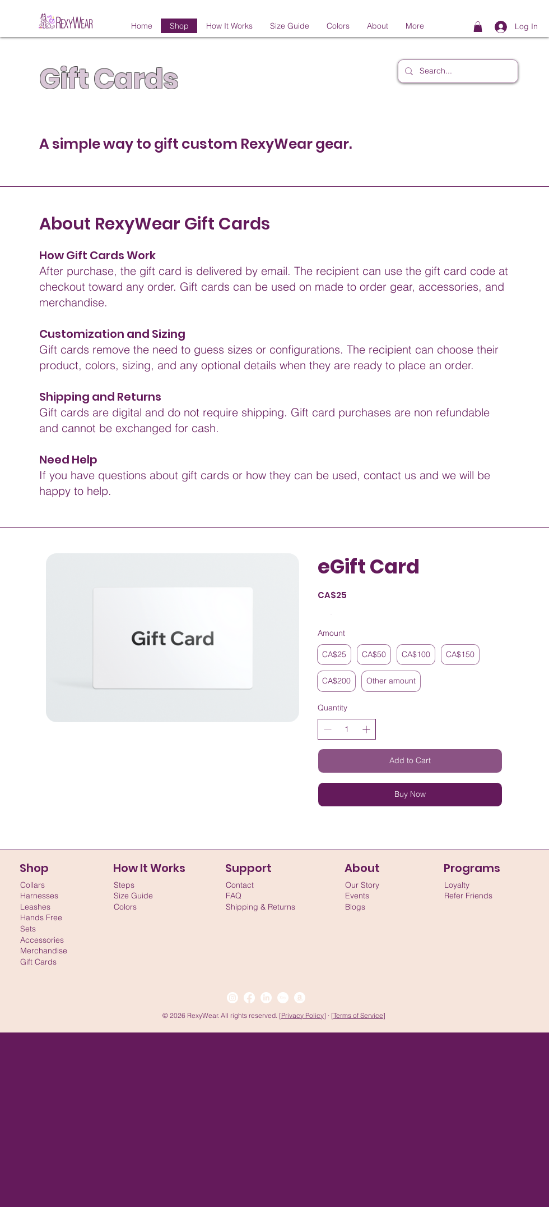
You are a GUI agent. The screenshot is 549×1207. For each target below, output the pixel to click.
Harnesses (39, 896)
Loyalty (456, 885)
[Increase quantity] (366, 729)
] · (327, 1015)
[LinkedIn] (266, 997)
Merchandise (43, 951)
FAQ (233, 896)
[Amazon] (299, 997)
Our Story (362, 885)
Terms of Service (358, 1015)
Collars (32, 885)
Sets (28, 929)
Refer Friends (468, 896)
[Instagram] (232, 997)
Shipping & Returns (260, 907)
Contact (240, 885)
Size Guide (133, 896)
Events (357, 896)
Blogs (355, 907)
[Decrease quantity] (327, 729)
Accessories (42, 940)
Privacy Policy (302, 1015)
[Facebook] (249, 997)
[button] (477, 26)
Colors (125, 907)
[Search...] (457, 71)
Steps (124, 885)
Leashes (35, 907)
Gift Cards (38, 962)
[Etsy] (283, 997)
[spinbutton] (346, 729)
